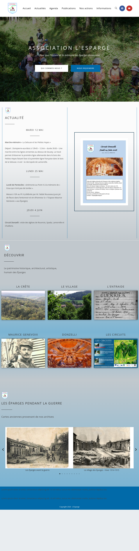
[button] (3, 449)
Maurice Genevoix (23, 334)
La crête (23, 286)
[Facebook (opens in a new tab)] (122, 8)
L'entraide (115, 286)
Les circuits (116, 334)
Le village (69, 286)
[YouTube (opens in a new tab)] (129, 8)
